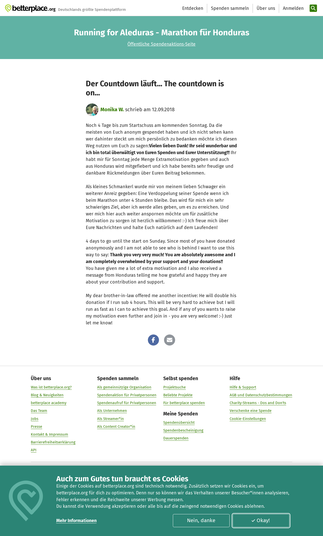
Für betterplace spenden (184, 403)
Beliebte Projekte (178, 395)
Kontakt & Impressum (49, 434)
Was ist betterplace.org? (51, 387)
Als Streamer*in (110, 418)
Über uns (266, 8)
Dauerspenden (176, 438)
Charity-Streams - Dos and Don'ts (258, 403)
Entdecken (192, 8)
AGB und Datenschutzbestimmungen (261, 395)
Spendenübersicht (179, 422)
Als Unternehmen (112, 411)
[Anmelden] (292, 8)
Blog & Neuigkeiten (47, 395)
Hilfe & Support (243, 387)
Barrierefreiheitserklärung (53, 442)
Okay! (260, 520)
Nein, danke (201, 520)
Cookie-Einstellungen (248, 418)
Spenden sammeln (230, 8)
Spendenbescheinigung (183, 430)
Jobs (34, 418)
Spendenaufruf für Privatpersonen (126, 403)
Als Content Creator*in (116, 426)
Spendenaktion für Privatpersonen (126, 395)
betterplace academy (48, 403)
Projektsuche (174, 387)
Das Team (39, 411)
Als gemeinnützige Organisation (124, 387)
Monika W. (112, 109)
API (33, 450)
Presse (36, 426)
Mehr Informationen (76, 520)
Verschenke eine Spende (251, 411)
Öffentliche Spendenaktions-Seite (161, 44)
